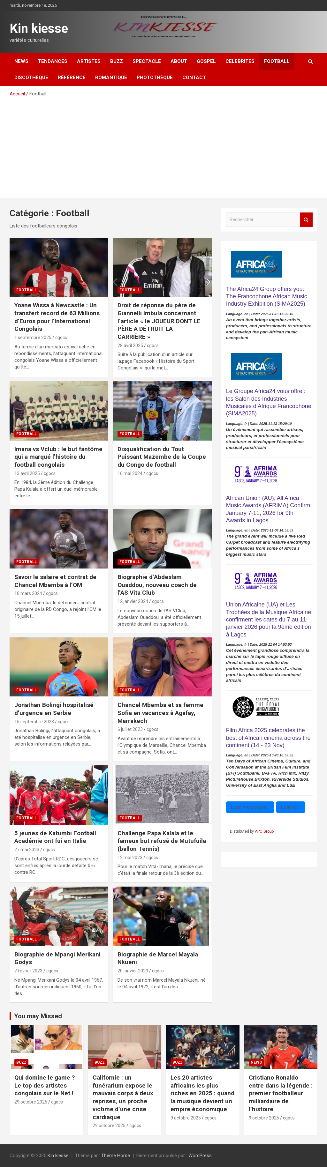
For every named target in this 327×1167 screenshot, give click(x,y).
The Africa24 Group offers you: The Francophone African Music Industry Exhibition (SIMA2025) (266, 296)
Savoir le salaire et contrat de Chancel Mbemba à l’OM (55, 581)
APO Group (264, 831)
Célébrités (240, 61)
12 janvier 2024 (133, 601)
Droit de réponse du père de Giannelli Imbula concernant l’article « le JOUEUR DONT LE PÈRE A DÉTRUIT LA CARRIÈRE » (159, 320)
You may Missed (38, 1016)
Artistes (89, 61)
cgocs (61, 337)
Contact (194, 77)
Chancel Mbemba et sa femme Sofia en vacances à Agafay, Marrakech (160, 712)
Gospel (206, 61)
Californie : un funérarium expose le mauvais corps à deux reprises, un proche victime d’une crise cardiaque (123, 1097)
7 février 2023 (28, 970)
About (179, 61)
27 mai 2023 (26, 849)
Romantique (111, 77)
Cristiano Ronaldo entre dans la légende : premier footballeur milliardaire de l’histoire (281, 1093)
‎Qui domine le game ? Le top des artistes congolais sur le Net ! (44, 1085)
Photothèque (155, 77)
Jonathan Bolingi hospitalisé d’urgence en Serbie (54, 709)
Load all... (290, 807)
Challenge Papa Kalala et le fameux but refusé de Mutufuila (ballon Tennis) (162, 840)
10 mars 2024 (28, 593)
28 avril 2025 (130, 345)
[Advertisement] (163, 145)
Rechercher (306, 219)
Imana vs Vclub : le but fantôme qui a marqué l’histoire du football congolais (58, 456)
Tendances (52, 61)
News (21, 61)
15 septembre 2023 (34, 721)
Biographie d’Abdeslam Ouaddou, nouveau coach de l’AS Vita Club (157, 584)
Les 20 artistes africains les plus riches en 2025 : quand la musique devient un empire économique (202, 1093)
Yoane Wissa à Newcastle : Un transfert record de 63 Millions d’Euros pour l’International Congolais (57, 316)
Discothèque (31, 77)
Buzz (116, 61)
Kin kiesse (39, 28)
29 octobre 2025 (30, 1101)
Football (277, 61)
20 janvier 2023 (133, 970)
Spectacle (147, 61)
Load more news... (250, 807)
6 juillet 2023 (130, 729)
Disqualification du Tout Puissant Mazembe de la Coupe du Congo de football (162, 456)
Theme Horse (115, 1155)
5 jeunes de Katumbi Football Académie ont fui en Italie (55, 837)
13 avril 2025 (27, 473)
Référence (72, 77)
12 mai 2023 (130, 857)
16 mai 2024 (130, 473)
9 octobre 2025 (186, 1117)
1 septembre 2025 (32, 337)
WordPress (200, 1155)
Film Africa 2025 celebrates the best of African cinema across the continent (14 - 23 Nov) (268, 737)
